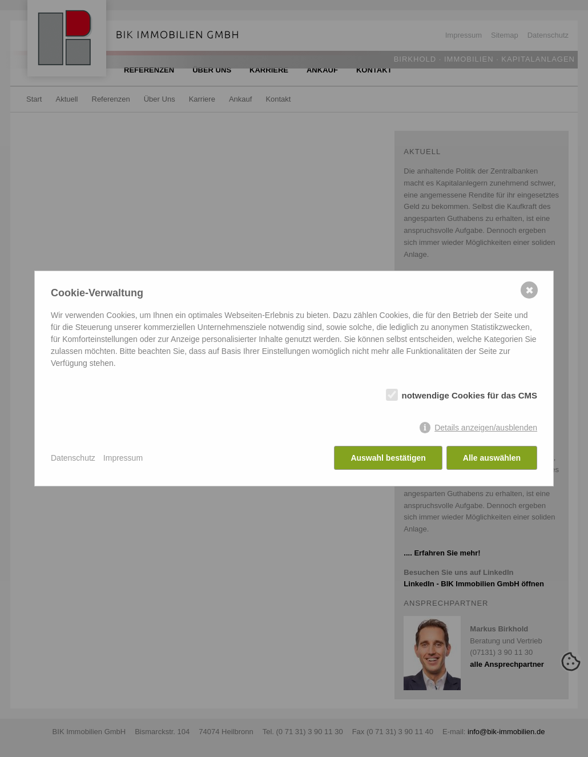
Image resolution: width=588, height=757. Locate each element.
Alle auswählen (492, 457)
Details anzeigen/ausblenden (485, 427)
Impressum (123, 457)
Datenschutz (73, 457)
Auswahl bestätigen (388, 457)
